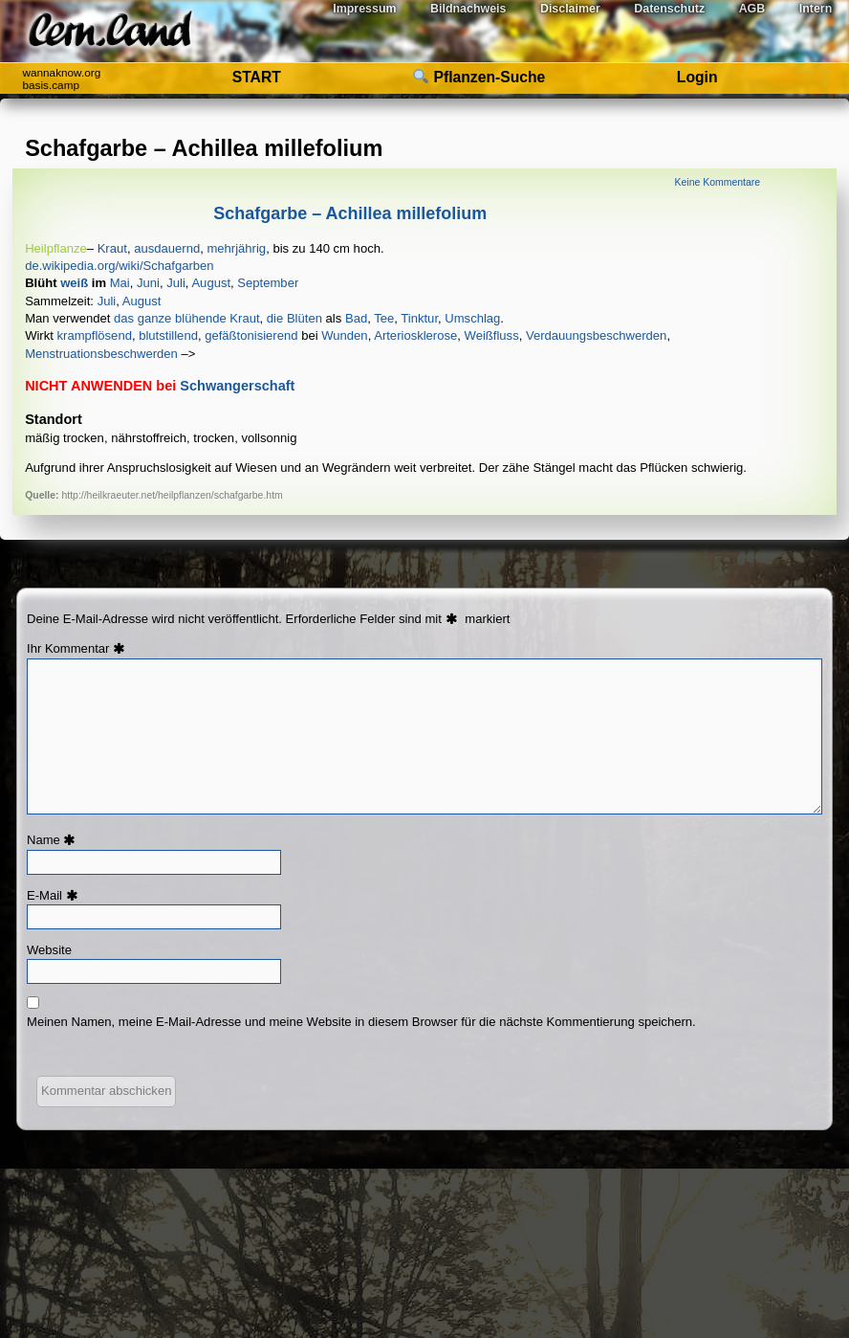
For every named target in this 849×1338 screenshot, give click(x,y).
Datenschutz (669, 8)
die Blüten (294, 318)
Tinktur (419, 318)
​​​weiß (74, 283)
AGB (752, 8)
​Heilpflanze (56, 248)
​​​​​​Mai (120, 283)
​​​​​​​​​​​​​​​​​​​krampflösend (94, 335)
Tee (384, 318)
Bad (356, 318)
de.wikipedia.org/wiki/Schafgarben (119, 265)
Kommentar (87, 648)
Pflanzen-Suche (479, 77)
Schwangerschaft (237, 385)
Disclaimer (570, 8)
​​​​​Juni (148, 283)
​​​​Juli (175, 283)
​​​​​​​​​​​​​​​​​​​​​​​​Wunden (344, 335)
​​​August (210, 283)
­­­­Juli (107, 301)
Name (53, 840)
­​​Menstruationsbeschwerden (101, 353)
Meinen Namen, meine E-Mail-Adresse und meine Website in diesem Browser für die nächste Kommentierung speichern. (361, 1022)
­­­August (142, 301)
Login (697, 77)
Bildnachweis (468, 8)
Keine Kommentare (717, 182)
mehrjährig (236, 248)
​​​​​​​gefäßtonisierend (251, 335)
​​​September (267, 283)
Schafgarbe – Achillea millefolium (350, 213)
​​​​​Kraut (112, 248)
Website (49, 950)
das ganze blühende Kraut (187, 318)
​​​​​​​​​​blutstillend (168, 335)
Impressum (364, 8)
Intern (816, 8)
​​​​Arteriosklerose (415, 335)
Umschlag (472, 318)
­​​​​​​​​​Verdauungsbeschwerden (596, 335)
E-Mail (54, 895)
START (256, 77)
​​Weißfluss (492, 335)
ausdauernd (167, 248)
